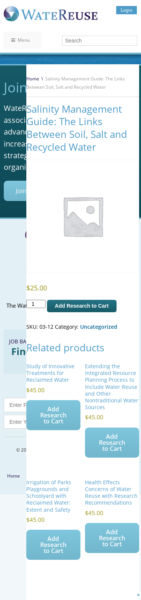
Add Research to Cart (82, 306)
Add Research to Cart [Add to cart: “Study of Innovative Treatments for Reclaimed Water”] (53, 415)
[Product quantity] (35, 304)
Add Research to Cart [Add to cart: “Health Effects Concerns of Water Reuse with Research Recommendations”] (112, 538)
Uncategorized (98, 326)
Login (126, 10)
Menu (20, 40)
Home (32, 79)
